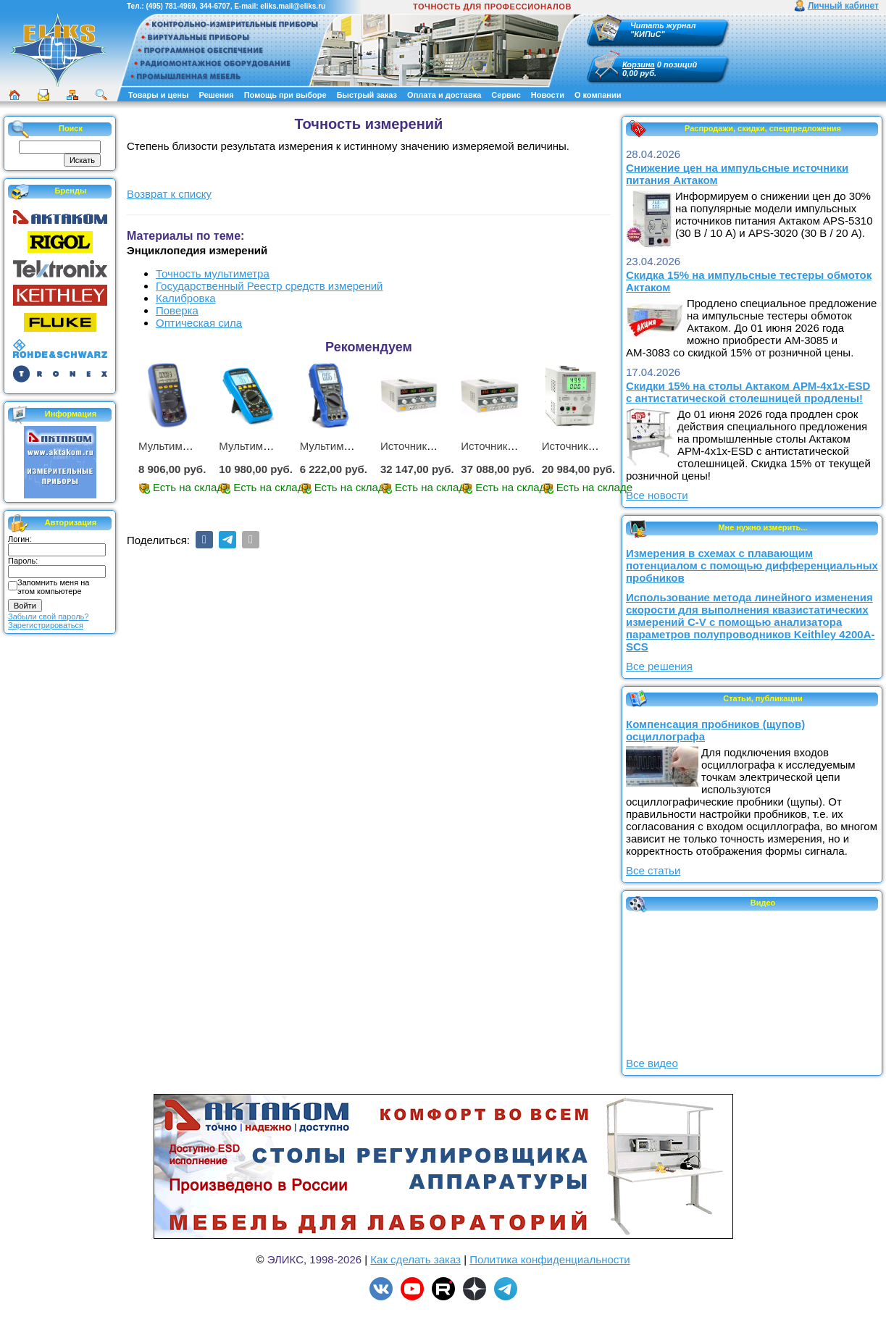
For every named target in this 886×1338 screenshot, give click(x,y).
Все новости (657, 495)
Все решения (659, 666)
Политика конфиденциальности (549, 1259)
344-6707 (214, 6)
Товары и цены (158, 95)
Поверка (177, 310)
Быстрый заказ (367, 95)
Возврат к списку (169, 194)
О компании (598, 95)
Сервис (505, 95)
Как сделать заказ (415, 1259)
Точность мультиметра (212, 273)
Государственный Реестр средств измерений (269, 286)
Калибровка (186, 298)
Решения (215, 95)
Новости (547, 95)
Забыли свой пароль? (48, 616)
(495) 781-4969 (170, 6)
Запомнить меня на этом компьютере (53, 586)
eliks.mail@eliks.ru (292, 6)
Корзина (638, 64)
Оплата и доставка (444, 95)
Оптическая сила (199, 323)
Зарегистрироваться (45, 625)
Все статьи (653, 870)
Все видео (652, 1063)
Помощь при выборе (285, 95)
